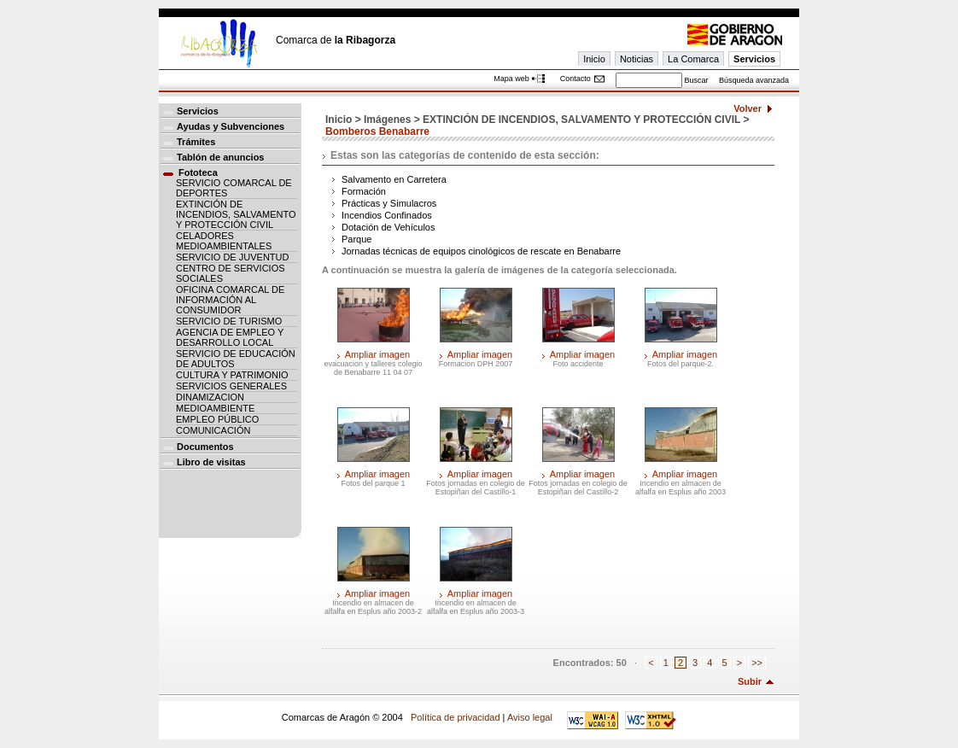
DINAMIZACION (210, 397)
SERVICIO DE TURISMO (229, 321)
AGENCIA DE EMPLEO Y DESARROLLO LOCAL (229, 337)
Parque (356, 239)
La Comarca (693, 59)
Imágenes (387, 120)
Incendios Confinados (387, 215)
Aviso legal (529, 717)
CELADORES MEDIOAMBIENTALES (224, 241)
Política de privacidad (455, 717)
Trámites (196, 142)
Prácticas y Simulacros (389, 203)
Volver (747, 108)
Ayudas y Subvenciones (230, 126)
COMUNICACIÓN (213, 430)
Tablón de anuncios (220, 157)
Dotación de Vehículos (388, 227)
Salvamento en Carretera (394, 179)
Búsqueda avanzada (754, 80)
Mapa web (511, 78)
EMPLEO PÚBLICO (217, 419)
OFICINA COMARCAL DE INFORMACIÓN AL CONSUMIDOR (230, 299)
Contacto (575, 78)
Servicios (754, 59)
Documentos (205, 446)
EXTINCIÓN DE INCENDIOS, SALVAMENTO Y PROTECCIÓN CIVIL (236, 214)
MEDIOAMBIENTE (215, 408)
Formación (364, 191)
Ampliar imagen (377, 354)
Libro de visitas (211, 462)
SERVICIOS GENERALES (231, 386)
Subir (750, 681)
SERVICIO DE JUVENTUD (232, 257)
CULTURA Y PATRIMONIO (232, 375)
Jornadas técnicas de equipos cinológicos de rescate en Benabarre (481, 251)
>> (756, 662)
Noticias (636, 59)
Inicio (594, 59)
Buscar (696, 80)
